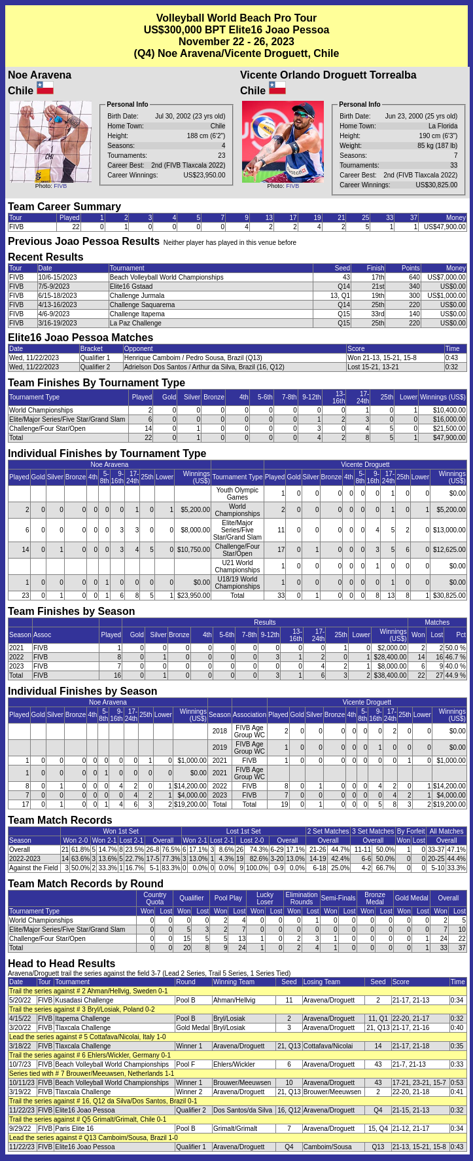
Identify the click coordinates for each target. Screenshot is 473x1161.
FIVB (60, 186)
